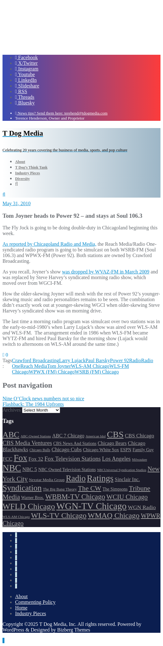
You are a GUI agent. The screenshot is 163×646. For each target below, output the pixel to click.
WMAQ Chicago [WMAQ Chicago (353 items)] (114, 515)
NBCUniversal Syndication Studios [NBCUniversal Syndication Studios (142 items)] (121, 470)
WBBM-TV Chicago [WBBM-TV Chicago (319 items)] (75, 497)
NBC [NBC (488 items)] (12, 468)
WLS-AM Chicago (90, 366)
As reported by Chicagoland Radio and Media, (49, 244)
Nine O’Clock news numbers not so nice (43, 398)
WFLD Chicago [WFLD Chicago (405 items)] (29, 506)
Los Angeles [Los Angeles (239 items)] (116, 459)
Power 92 (119, 360)
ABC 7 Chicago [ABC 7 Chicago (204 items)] (68, 435)
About (21, 596)
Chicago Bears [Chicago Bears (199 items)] (112, 443)
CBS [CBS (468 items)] (115, 434)
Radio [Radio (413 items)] (76, 478)
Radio (135, 360)
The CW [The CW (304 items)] (89, 488)
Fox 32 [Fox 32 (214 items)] (36, 459)
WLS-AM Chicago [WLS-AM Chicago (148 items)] (16, 517)
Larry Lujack (72, 360)
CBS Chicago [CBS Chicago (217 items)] (139, 436)
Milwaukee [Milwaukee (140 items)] (139, 459)
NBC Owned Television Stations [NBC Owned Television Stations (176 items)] (67, 469)
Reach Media (33, 366)
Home (21, 607)
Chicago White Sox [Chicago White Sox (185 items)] (101, 449)
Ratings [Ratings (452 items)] (100, 478)
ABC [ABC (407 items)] (11, 434)
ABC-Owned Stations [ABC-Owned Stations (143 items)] (35, 436)
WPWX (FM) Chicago (52, 371)
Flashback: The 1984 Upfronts (33, 404)
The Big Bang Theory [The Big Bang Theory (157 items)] (60, 489)
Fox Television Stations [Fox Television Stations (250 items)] (72, 458)
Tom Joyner (59, 366)
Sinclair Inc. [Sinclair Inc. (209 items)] (127, 479)
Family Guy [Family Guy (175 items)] (143, 449)
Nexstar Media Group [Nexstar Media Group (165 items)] (47, 479)
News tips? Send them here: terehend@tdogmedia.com (61, 113)
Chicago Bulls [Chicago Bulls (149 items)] (39, 450)
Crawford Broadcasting (35, 360)
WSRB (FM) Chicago (97, 371)
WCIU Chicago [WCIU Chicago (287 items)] (127, 497)
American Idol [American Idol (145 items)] (96, 436)
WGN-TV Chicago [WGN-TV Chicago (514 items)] (91, 506)
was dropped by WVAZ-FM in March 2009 (105, 271)
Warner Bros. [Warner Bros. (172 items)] (32, 497)
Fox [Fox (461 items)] (20, 458)
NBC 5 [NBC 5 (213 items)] (29, 469)
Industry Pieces (30, 613)
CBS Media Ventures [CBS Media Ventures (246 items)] (27, 443)
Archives (12, 410)
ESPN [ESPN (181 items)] (125, 449)
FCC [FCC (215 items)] (7, 459)
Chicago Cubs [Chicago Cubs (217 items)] (67, 449)
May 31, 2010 (17, 203)
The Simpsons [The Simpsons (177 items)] (115, 489)
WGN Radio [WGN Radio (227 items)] (142, 507)
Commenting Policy (35, 602)
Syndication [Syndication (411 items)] (22, 487)
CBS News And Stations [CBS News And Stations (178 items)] (74, 443)
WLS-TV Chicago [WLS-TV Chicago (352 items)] (59, 515)
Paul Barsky (98, 360)
